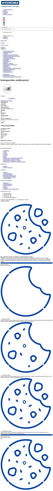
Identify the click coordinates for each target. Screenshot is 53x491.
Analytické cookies (5, 375)
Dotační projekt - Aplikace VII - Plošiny (12, 160)
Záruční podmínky (7, 185)
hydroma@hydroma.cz (11, 197)
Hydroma (5, 172)
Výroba (5, 152)
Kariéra (5, 156)
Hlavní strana (6, 74)
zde (50, 146)
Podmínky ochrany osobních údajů (10, 189)
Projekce (5, 153)
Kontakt (5, 10)
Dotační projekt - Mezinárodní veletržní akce (13, 158)
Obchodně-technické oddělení (9, 175)
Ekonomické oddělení (8, 174)
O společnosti (6, 150)
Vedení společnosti (7, 173)
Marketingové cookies (6, 431)
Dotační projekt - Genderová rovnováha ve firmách (14, 161)
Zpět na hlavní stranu (7, 9)
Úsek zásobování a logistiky (9, 177)
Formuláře (5, 187)
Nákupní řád (6, 182)
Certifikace (5, 154)
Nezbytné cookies (5, 319)
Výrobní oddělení (7, 178)
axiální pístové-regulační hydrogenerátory (12, 76)
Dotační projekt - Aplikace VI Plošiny (11, 159)
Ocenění (5, 155)
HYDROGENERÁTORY (8, 75)
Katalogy (5, 13)
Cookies (5, 186)
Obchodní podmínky (7, 184)
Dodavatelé (5, 12)
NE (1, 111)
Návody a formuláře (7, 14)
